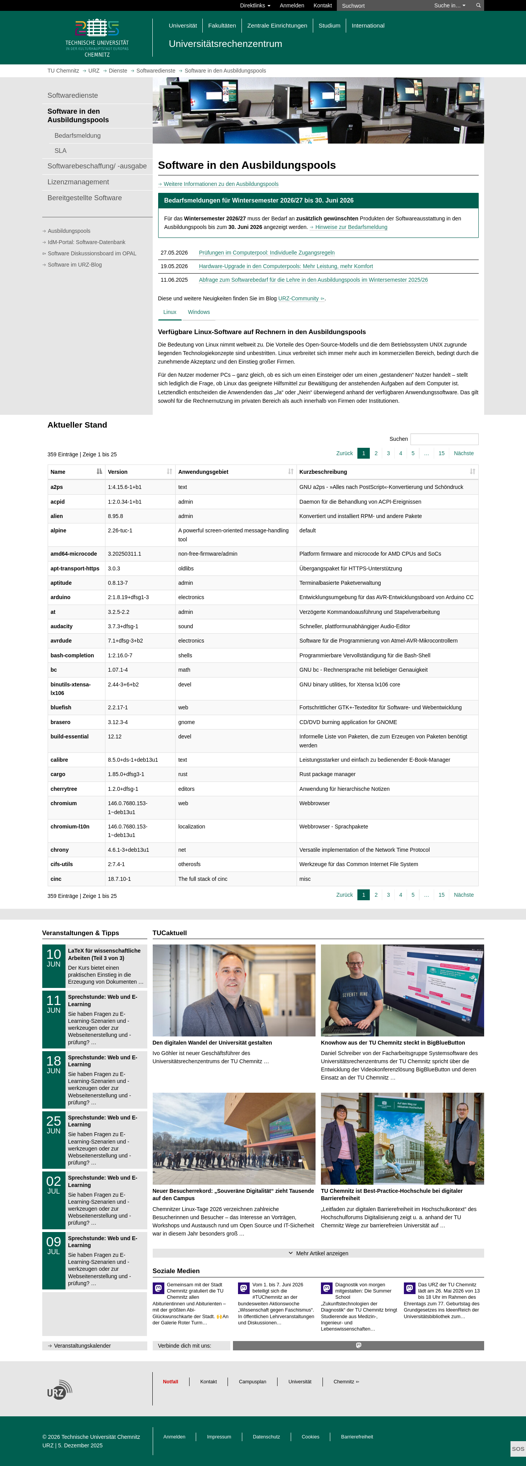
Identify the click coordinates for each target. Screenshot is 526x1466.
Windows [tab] (199, 312)
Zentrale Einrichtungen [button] (277, 25)
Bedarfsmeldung (78, 135)
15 (442, 453)
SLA (61, 150)
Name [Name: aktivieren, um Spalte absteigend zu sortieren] (58, 472)
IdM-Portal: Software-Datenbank (87, 242)
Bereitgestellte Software (85, 198)
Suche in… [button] (450, 5)
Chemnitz (344, 1382)
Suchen (434, 439)
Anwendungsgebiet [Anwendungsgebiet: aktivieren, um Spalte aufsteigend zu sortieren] (203, 472)
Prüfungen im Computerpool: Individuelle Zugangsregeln (267, 253)
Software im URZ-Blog (75, 265)
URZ (48, 1445)
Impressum (219, 1437)
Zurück (344, 453)
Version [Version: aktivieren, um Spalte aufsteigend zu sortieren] (118, 472)
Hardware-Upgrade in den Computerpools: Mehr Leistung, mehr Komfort (286, 266)
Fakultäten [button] (222, 25)
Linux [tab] (170, 312)
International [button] (368, 25)
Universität (300, 1382)
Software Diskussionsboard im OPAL (92, 253)
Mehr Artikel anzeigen (322, 1253)
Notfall (170, 1382)
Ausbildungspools (69, 231)
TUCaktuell (170, 933)
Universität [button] (183, 25)
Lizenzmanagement (78, 182)
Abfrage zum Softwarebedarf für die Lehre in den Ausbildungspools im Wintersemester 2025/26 (313, 280)
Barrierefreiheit (357, 1437)
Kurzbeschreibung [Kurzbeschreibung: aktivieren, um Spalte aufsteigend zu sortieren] (323, 472)
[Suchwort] (382, 5)
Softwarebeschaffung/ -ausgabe (97, 166)
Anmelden (292, 5)
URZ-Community (298, 298)
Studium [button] (329, 25)
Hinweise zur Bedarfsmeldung (352, 227)
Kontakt (323, 5)
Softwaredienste (73, 95)
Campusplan (252, 1382)
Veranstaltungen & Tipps (80, 933)
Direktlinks (255, 5)
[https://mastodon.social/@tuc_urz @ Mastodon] (358, 1345)
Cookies (311, 1437)
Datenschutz (266, 1437)
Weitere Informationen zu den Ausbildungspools (221, 184)
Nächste (464, 453)
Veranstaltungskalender (82, 1346)
